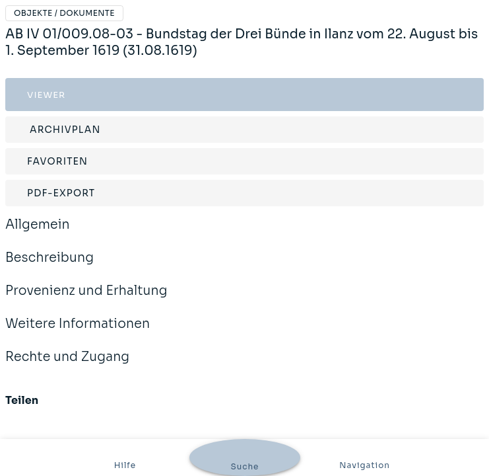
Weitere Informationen (77, 332)
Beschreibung (49, 266)
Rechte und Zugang (67, 365)
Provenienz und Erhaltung (86, 299)
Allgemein (37, 233)
